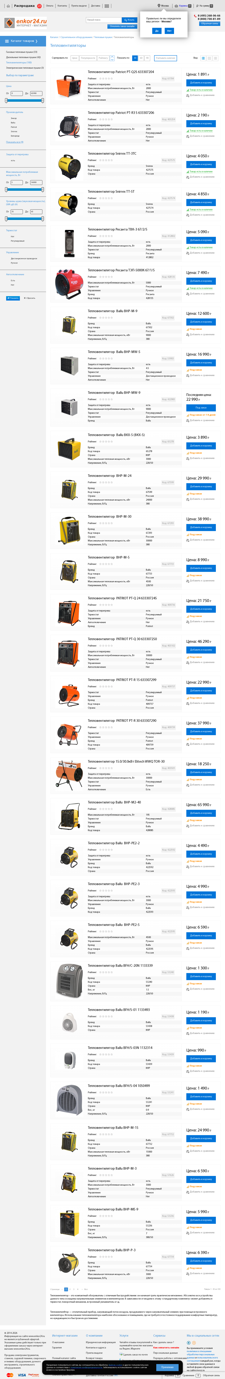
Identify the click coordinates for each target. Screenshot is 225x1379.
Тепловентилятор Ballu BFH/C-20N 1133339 (120, 966)
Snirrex (14, 132)
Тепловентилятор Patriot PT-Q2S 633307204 (121, 72)
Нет (12, 237)
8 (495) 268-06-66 (209, 15)
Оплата (49, 6)
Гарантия (57, 1347)
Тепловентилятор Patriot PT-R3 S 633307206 (121, 113)
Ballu (13, 123)
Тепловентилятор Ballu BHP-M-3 (112, 1168)
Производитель (14, 112)
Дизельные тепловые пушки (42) (23, 57)
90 (147, 58)
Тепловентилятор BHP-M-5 (109, 557)
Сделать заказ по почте (135, 1354)
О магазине (58, 1342)
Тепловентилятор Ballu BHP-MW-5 (114, 352)
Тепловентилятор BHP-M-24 (109, 476)
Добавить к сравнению (200, 95)
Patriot (14, 127)
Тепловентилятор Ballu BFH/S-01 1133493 (119, 1010)
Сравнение (188, 1375)
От (7, 93)
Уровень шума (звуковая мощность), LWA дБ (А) (25, 203)
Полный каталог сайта (64, 1358)
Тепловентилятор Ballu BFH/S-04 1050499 (119, 1086)
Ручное (14, 263)
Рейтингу (103, 58)
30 (135, 58)
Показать (13, 298)
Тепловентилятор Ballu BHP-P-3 (112, 1250)
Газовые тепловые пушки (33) (21, 52)
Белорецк (15, 136)
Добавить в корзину (201, 82)
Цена (8, 86)
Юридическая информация (101, 1342)
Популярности (88, 58)
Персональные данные (165, 1353)
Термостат (11, 230)
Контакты (62, 6)
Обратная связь (209, 23)
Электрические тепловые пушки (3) (25, 68)
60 (141, 58)
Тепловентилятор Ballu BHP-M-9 (112, 311)
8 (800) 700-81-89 (209, 19)
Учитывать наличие (165, 58)
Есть (13, 281)
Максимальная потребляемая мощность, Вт (22, 174)
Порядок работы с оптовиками (170, 1358)
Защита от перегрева (17, 154)
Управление (12, 252)
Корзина (183, 6)
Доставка (95, 6)
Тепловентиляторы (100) (19, 62)
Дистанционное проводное (24, 259)
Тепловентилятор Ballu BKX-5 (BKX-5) (116, 435)
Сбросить (29, 298)
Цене (74, 58)
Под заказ (201, 407)
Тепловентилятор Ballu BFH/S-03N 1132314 (120, 1048)
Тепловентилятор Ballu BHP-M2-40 (114, 802)
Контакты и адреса (96, 1347)
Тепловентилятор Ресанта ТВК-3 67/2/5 (117, 229)
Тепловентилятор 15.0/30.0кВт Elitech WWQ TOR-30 (126, 761)
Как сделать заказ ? (163, 1342)
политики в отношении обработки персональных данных (200, 1354)
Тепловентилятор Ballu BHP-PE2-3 (114, 884)
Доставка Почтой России (102, 1375)
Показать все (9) (14, 142)
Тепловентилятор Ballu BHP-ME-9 (113, 1209)
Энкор (14, 118)
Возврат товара (94, 1358)
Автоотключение (15, 274)
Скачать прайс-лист (64, 1375)
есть (13, 161)
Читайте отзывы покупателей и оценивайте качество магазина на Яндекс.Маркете (136, 1345)
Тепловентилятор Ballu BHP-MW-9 (114, 393)
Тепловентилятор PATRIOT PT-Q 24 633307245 (122, 598)
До (26, 93)
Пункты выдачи (79, 6)
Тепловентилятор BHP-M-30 (109, 517)
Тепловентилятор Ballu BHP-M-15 (113, 1128)
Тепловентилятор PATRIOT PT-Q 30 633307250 (122, 639)
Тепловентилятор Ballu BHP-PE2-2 (114, 843)
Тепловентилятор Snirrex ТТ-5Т (111, 192)
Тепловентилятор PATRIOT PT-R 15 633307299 (122, 680)
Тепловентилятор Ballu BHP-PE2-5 (114, 925)
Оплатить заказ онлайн (122, 26)
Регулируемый (17, 241)
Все (86, 1289)
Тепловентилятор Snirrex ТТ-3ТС (112, 154)
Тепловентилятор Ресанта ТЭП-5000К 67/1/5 (121, 270)
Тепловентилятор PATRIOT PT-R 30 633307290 (122, 721)
